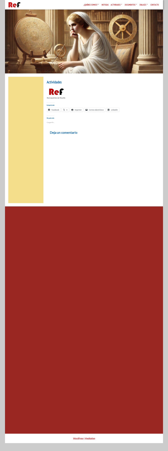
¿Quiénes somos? (90, 4)
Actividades (116, 4)
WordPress (78, 446)
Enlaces (143, 4)
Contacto (154, 4)
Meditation (90, 446)
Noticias (105, 4)
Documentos (130, 4)
